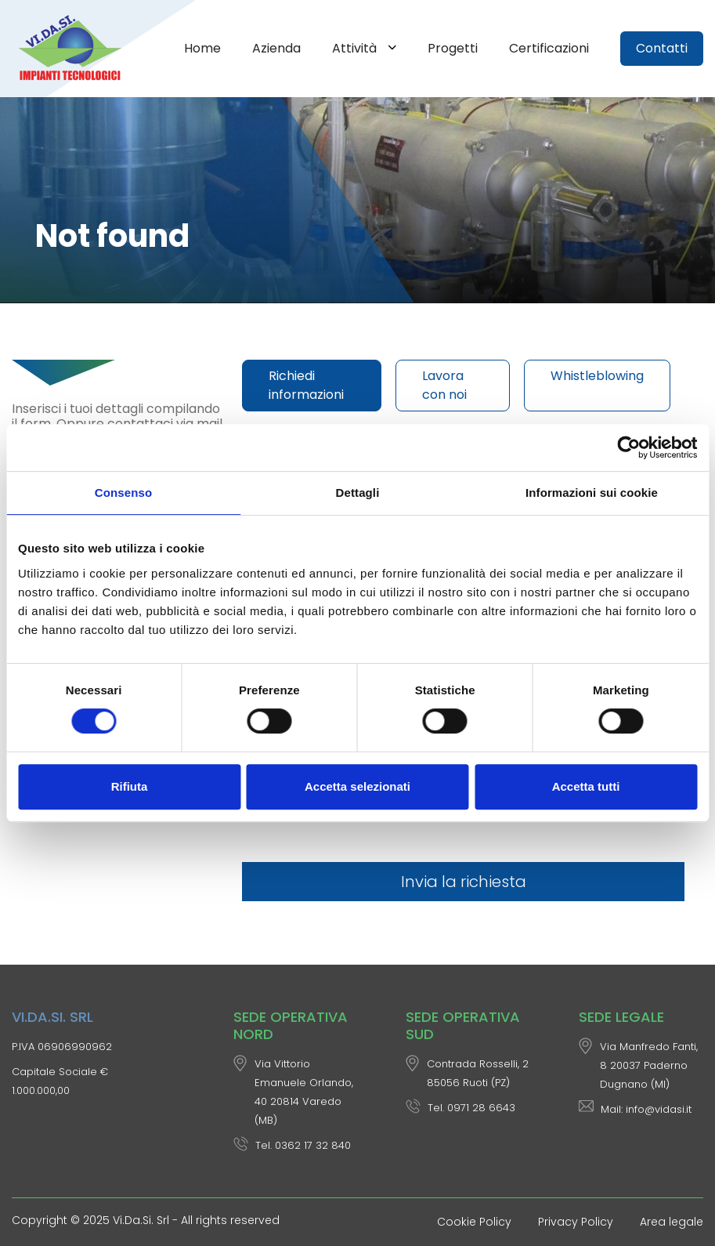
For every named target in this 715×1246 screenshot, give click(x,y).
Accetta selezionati (357, 786)
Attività (356, 48)
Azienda (276, 48)
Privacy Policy (575, 1222)
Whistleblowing (597, 376)
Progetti (453, 48)
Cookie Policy (474, 1222)
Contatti (662, 48)
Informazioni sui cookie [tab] (591, 492)
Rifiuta (129, 786)
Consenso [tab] (123, 492)
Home (202, 48)
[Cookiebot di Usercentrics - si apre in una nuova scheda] (628, 447)
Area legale (671, 1222)
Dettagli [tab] (358, 492)
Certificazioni (549, 48)
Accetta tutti (586, 786)
